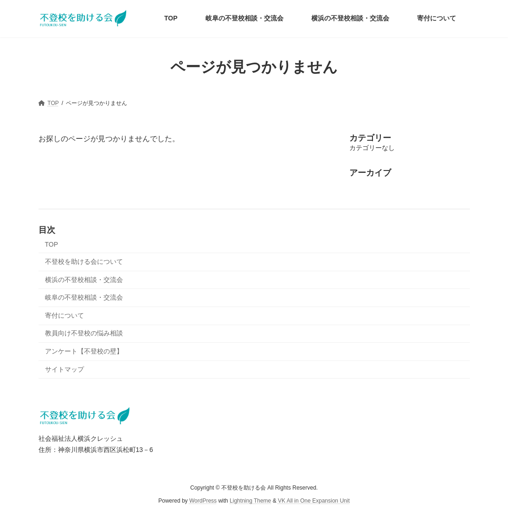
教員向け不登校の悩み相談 (84, 333)
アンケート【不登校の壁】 (84, 351)
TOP (51, 244)
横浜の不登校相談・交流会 (84, 279)
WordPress (203, 501)
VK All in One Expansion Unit (314, 501)
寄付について (64, 315)
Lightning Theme (250, 501)
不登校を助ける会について (84, 261)
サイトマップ (64, 369)
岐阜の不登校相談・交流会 (84, 297)
